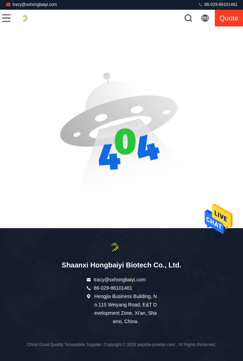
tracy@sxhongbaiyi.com (31, 4)
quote (228, 18)
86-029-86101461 (217, 4)
